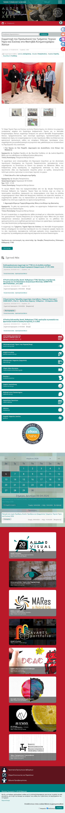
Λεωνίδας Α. (10, 56)
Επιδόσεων (51, 808)
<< (6, 458)
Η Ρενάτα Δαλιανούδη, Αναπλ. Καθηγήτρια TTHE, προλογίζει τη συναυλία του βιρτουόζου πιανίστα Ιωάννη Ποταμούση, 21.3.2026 (30, 320)
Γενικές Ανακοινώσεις (9, 273)
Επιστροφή (7, 248)
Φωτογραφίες (9, 310)
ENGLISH (47, 2)
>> (59, 458)
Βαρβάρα (53, 54)
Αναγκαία (43, 808)
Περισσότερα (6, 800)
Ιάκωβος (39, 54)
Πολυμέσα (7, 519)
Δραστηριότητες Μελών (21, 273)
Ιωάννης (24, 54)
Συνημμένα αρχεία (10, 505)
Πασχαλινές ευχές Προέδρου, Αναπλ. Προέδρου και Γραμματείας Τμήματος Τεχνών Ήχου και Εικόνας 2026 (32, 515)
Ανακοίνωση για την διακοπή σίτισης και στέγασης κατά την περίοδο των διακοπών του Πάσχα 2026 (31, 500)
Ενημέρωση (10, 23)
